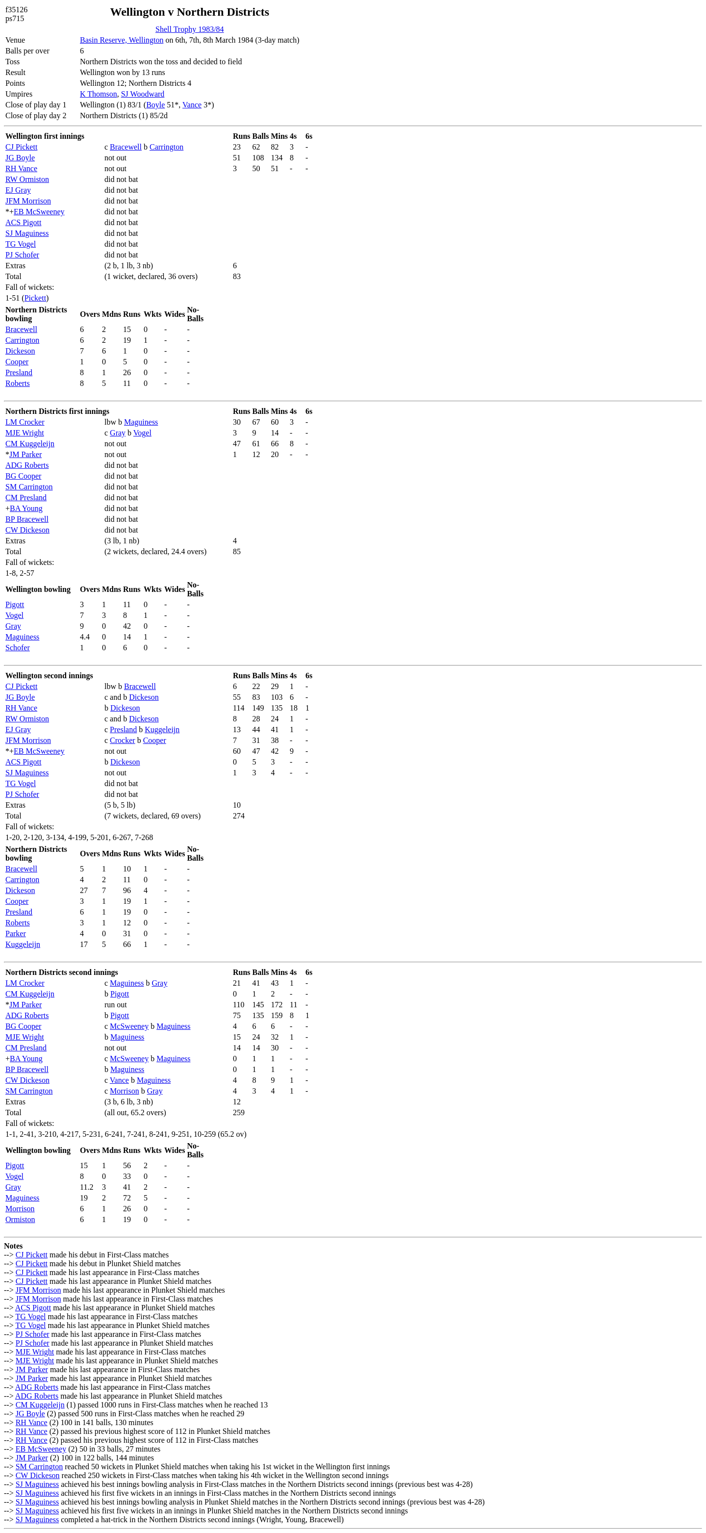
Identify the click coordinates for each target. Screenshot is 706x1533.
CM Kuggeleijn (29, 443)
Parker (15, 933)
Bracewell (126, 147)
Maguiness (141, 422)
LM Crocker (25, 422)
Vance (192, 105)
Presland (18, 372)
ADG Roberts (27, 465)
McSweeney (129, 1026)
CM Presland (26, 497)
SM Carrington (28, 487)
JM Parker (25, 454)
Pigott (14, 604)
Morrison (124, 1091)
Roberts (17, 383)
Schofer (17, 647)
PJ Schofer (22, 255)
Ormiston (20, 1219)
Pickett (35, 298)
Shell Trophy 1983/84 (189, 29)
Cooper (16, 362)
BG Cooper (23, 476)
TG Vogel (20, 244)
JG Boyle (20, 157)
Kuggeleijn (162, 729)
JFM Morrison (28, 201)
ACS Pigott (23, 222)
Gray (118, 433)
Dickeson (20, 351)
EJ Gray (18, 190)
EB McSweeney (39, 211)
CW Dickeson (27, 530)
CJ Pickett (21, 147)
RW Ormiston (27, 179)
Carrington (166, 147)
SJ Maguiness (27, 233)
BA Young (26, 508)
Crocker (122, 740)
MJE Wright (24, 433)
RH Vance (21, 168)
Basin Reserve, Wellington (121, 40)
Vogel (142, 433)
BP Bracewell (27, 519)
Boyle (155, 105)
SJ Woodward (143, 94)
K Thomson (98, 94)
